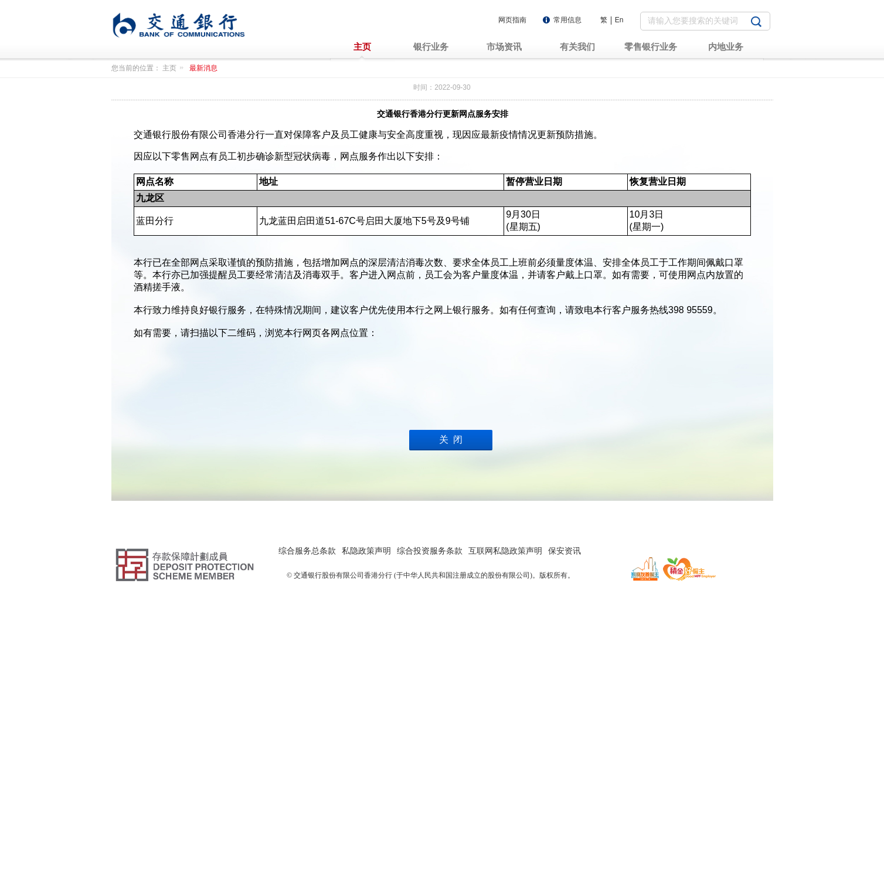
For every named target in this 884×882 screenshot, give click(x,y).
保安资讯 (564, 839)
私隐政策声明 (366, 839)
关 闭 (451, 745)
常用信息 (567, 20)
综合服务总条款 (307, 839)
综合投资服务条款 (430, 839)
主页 (175, 68)
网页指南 (512, 20)
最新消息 (203, 68)
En (619, 20)
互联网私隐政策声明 (505, 839)
